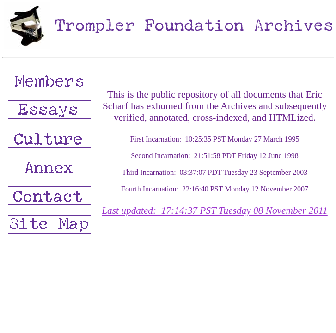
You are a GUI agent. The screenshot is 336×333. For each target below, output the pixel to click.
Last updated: (215, 210)
